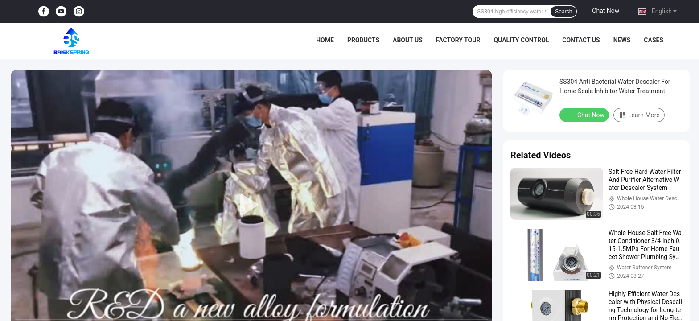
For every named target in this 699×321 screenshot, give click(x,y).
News (622, 40)
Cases (653, 40)
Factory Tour (458, 40)
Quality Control (521, 40)
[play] (251, 205)
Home (325, 40)
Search (563, 11)
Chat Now (605, 10)
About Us (408, 40)
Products (363, 40)
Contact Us (581, 40)
